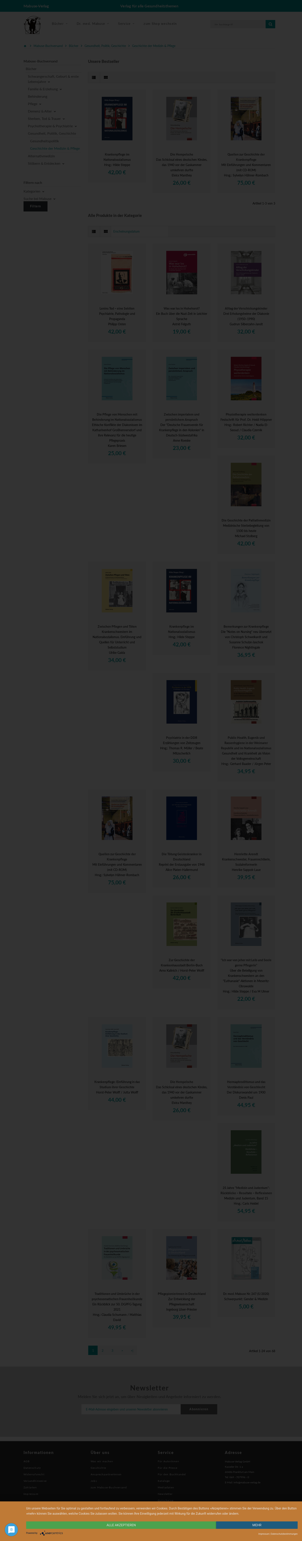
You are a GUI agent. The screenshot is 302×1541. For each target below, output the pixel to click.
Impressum (263, 1534)
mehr (256, 1525)
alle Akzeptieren (121, 1525)
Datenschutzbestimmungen (284, 1534)
